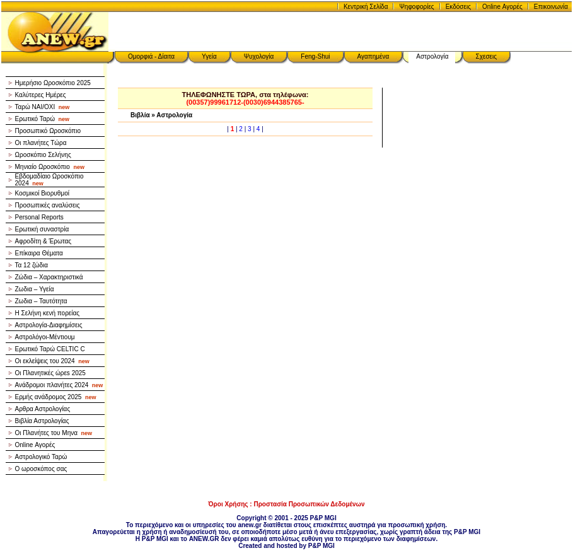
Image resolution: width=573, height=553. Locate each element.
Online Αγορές (502, 6)
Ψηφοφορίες (416, 6)
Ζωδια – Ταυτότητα (41, 301)
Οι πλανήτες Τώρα (41, 142)
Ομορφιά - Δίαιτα (151, 56)
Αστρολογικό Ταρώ (41, 456)
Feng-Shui (315, 56)
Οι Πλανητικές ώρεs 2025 (50, 373)
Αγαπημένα (373, 56)
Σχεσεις (486, 56)
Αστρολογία (432, 56)
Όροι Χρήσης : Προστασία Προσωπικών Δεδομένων (286, 504)
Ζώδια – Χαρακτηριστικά (49, 277)
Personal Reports (39, 217)
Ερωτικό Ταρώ (42, 118)
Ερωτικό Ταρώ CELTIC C (50, 349)
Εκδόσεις (458, 6)
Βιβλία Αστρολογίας (42, 420)
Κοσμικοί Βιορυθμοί (42, 193)
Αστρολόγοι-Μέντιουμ (45, 337)
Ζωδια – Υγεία (34, 289)
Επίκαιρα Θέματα (39, 253)
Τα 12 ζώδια (32, 265)
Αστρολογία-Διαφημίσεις (49, 325)
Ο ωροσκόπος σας (41, 468)
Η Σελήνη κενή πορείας (47, 313)
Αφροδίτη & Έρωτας (43, 241)
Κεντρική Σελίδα (366, 6)
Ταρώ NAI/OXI (42, 106)
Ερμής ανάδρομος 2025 (55, 396)
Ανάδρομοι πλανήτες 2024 (59, 384)
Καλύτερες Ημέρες (40, 94)
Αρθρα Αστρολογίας (43, 408)
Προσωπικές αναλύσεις (47, 205)
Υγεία (209, 56)
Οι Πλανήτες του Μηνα (54, 432)
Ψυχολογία (259, 56)
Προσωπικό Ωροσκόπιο (48, 130)
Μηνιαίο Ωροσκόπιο (49, 166)
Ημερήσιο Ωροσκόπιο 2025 (53, 82)
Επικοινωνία (551, 6)
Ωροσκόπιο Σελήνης (43, 154)
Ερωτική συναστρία (42, 229)
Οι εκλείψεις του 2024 (52, 361)
